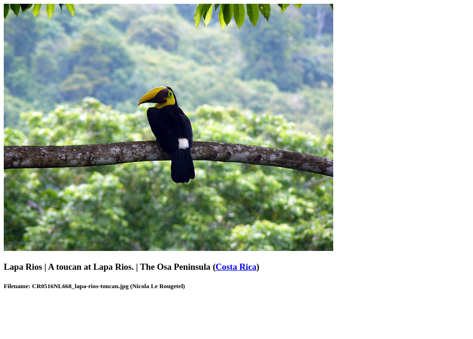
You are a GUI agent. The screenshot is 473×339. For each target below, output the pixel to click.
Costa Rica (236, 267)
